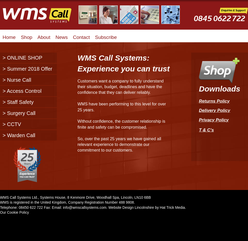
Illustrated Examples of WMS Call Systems (132, 14)
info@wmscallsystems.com (84, 207)
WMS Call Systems (41, 18)
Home (9, 37)
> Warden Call (19, 135)
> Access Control (22, 91)
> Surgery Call (19, 113)
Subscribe (106, 37)
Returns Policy (214, 101)
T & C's (206, 130)
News (62, 37)
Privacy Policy (214, 120)
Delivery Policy (214, 110)
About (43, 37)
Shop (26, 37)
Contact (81, 37)
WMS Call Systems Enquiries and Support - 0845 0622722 (221, 18)
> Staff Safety (18, 102)
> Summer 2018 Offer (27, 69)
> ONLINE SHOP (22, 58)
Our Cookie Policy (14, 212)
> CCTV (12, 124)
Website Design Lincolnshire (131, 207)
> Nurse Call (17, 80)
